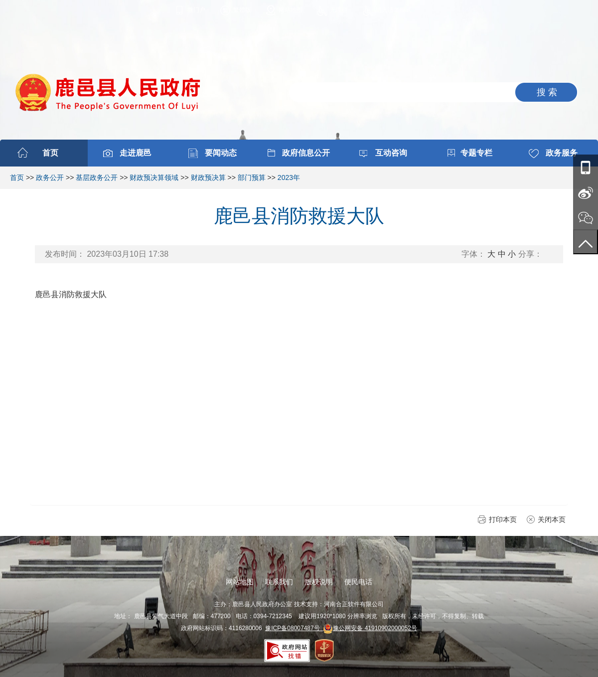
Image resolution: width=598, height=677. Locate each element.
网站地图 (290, 9)
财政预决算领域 (154, 177)
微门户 (196, 9)
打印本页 (503, 519)
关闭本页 (552, 519)
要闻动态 (221, 153)
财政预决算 (208, 177)
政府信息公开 (306, 153)
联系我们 (279, 582)
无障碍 (339, 9)
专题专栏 (476, 153)
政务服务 (562, 153)
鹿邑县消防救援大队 (71, 294)
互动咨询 (391, 153)
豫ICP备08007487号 (294, 628)
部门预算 (252, 177)
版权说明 (319, 582)
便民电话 (358, 582)
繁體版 (242, 9)
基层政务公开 (97, 177)
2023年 (289, 177)
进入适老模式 (394, 9)
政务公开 (50, 177)
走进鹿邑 (135, 153)
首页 (50, 153)
